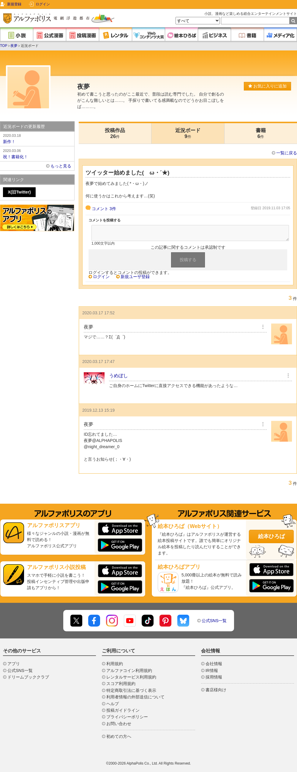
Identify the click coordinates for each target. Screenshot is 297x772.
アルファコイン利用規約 (129, 670)
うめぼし (118, 375)
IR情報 (212, 670)
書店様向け (216, 689)
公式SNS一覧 (214, 620)
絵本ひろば (271, 536)
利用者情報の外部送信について (135, 697)
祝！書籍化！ (37, 153)
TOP (3, 46)
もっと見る (60, 166)
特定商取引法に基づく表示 (131, 690)
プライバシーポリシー (127, 716)
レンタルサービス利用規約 (131, 677)
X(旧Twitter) (19, 192)
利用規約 (114, 663)
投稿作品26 (115, 133)
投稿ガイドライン (123, 710)
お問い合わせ (118, 723)
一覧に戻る (286, 152)
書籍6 (261, 133)
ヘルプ (112, 703)
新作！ (37, 138)
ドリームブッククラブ (28, 677)
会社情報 (214, 663)
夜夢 (14, 46)
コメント (104, 208)
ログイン (43, 4)
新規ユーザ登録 (135, 276)
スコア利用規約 (120, 683)
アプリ (13, 663)
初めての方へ (118, 736)
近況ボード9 (187, 133)
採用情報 (214, 677)
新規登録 (14, 4)
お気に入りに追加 (267, 86)
